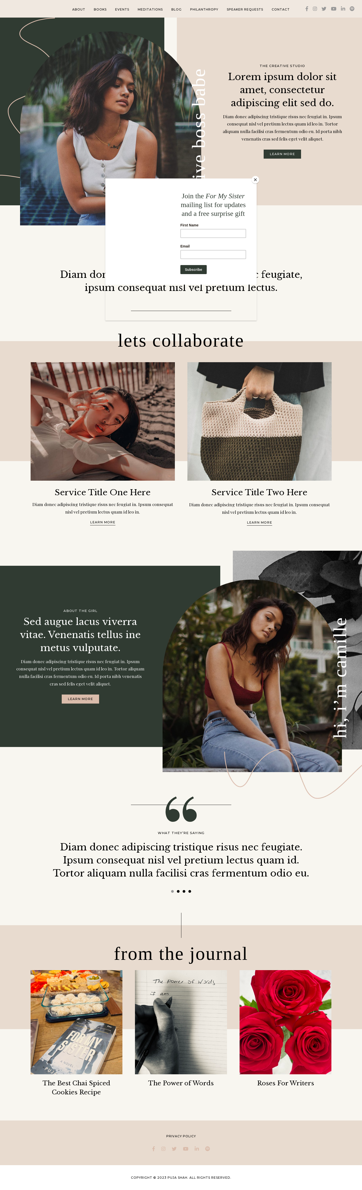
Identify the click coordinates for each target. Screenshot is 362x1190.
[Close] (255, 179)
